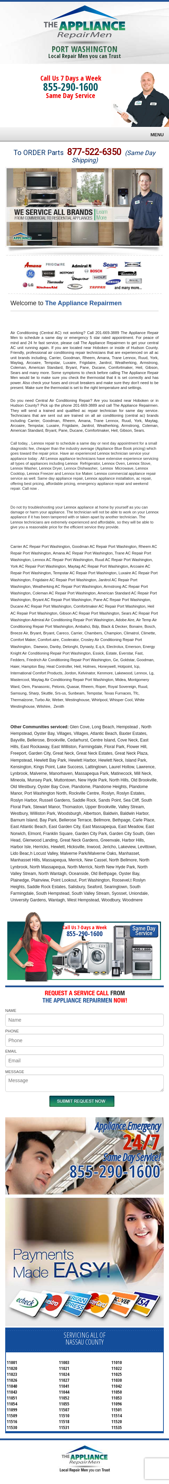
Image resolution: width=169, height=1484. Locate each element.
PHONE (12, 1031)
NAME (10, 1010)
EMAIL (11, 1051)
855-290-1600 (70, 87)
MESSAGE (14, 1072)
